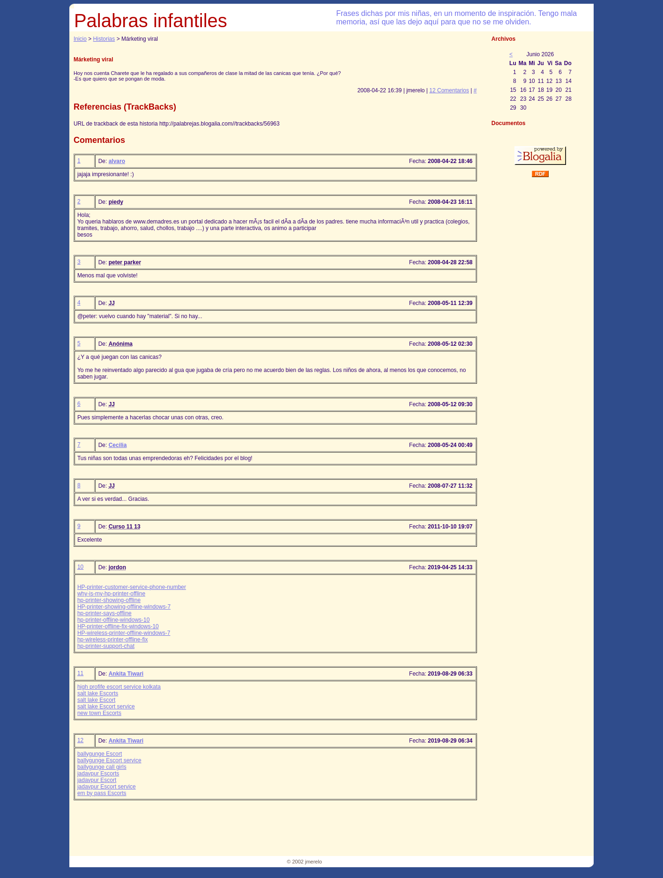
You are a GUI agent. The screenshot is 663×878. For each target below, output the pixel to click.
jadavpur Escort (96, 780)
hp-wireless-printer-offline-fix (112, 639)
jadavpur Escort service (106, 786)
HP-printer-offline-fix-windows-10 (118, 626)
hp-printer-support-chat (105, 646)
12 (80, 740)
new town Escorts (99, 713)
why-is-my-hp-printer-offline (111, 593)
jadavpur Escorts (98, 773)
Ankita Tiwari (126, 673)
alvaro (117, 161)
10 (80, 567)
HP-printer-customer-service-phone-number (131, 587)
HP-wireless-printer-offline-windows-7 (124, 633)
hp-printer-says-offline (104, 613)
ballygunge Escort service (109, 760)
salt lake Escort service (106, 706)
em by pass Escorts (102, 793)
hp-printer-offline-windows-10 (113, 620)
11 (80, 673)
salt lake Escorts (97, 693)
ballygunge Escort (99, 754)
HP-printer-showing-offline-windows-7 (124, 606)
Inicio (80, 39)
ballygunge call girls (102, 767)
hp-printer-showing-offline (109, 600)
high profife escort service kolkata (119, 687)
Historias (104, 39)
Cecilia (118, 445)
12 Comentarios (449, 90)
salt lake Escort (96, 700)
